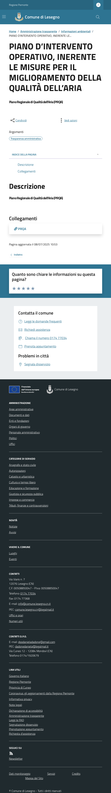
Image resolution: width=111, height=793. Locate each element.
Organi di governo (19, 426)
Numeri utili (16, 621)
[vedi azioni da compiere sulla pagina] (68, 120)
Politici (13, 438)
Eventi (13, 559)
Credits (76, 773)
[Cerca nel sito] (96, 17)
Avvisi (12, 532)
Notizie (13, 526)
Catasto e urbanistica (21, 476)
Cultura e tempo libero (22, 482)
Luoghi (13, 553)
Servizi (51, 773)
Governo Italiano (19, 676)
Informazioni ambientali (76, 31)
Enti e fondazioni (19, 421)
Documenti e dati (19, 415)
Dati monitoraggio (19, 773)
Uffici (12, 444)
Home (12, 31)
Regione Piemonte (18, 5)
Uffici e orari (16, 615)
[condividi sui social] (18, 120)
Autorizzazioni (17, 471)
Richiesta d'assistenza (22, 733)
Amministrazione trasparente (38, 31)
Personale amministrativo (24, 432)
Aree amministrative (21, 409)
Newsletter (16, 758)
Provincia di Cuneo (20, 687)
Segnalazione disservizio (23, 724)
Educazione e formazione (24, 488)
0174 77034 (28, 593)
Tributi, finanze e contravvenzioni (28, 505)
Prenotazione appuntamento (26, 729)
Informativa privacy (20, 699)
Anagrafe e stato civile (22, 465)
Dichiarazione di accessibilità (26, 710)
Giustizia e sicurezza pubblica (26, 494)
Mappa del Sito (34, 778)
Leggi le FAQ (16, 720)
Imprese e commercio (21, 499)
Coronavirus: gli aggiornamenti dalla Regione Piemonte (41, 693)
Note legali (15, 705)
